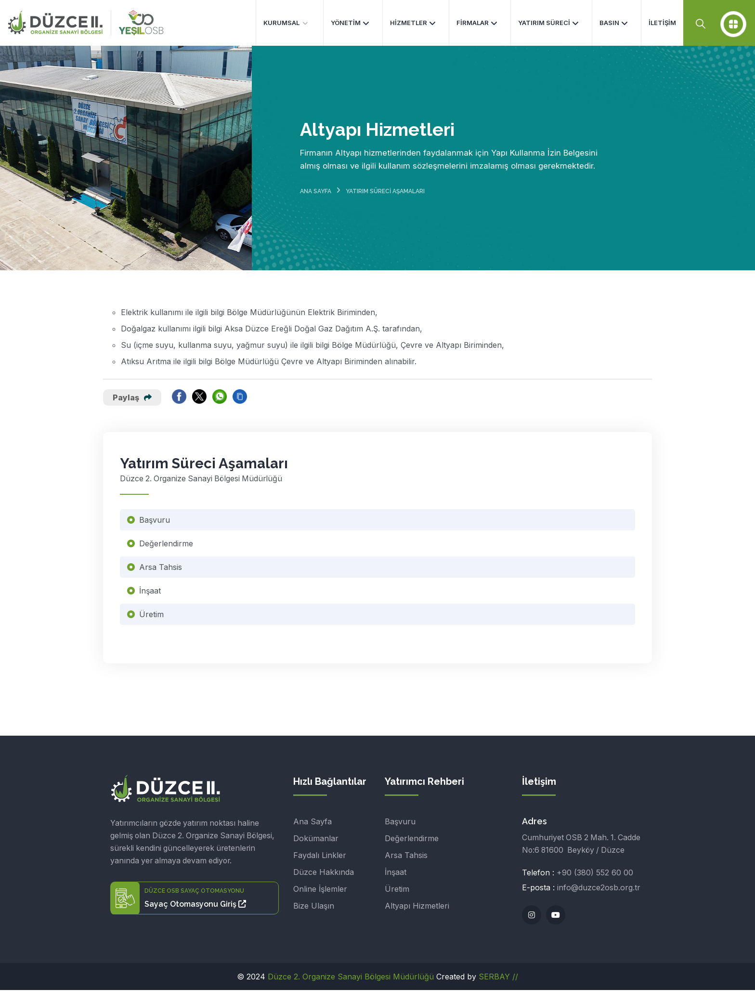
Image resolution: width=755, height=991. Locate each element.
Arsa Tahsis (160, 568)
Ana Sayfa (315, 191)
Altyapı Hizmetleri (417, 907)
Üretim (151, 615)
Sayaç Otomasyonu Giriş (195, 905)
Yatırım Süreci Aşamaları (385, 191)
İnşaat (150, 591)
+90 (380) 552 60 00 (595, 873)
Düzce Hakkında (323, 873)
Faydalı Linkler (319, 856)
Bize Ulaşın (313, 907)
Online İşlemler (320, 890)
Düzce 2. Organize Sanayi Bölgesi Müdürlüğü (351, 977)
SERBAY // (498, 977)
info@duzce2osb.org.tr (598, 888)
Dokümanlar (315, 839)
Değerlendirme (166, 544)
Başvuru (154, 521)
